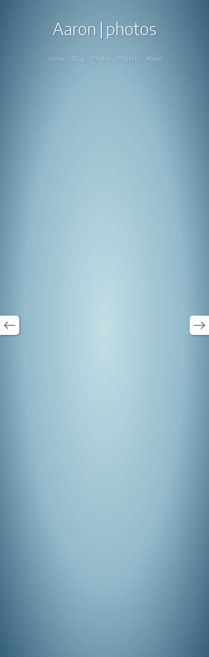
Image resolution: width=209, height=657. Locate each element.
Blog (79, 59)
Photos (101, 59)
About (154, 59)
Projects (128, 59)
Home (57, 59)
